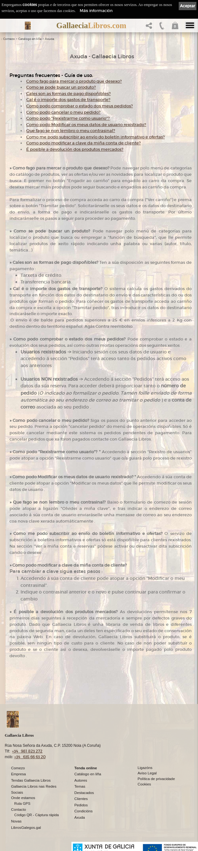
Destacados (84, 793)
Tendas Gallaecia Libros (31, 780)
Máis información (96, 10)
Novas (16, 821)
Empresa (18, 774)
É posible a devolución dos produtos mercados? (74, 149)
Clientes (81, 799)
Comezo (9, 39)
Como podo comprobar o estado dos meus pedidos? (79, 106)
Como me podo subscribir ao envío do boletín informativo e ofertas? (95, 137)
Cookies (144, 784)
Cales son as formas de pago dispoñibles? (68, 93)
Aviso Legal (147, 773)
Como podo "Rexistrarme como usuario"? (68, 118)
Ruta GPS (22, 803)
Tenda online (85, 768)
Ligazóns (145, 767)
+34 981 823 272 (27, 751)
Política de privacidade (156, 779)
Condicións (83, 811)
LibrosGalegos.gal (26, 827)
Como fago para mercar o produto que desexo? (74, 81)
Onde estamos (23, 798)
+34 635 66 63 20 (30, 756)
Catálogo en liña (29, 39)
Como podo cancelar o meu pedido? (63, 112)
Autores (80, 780)
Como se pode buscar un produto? (61, 87)
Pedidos (81, 805)
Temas (79, 786)
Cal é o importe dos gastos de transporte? (68, 99)
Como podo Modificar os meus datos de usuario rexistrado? (86, 124)
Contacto (18, 809)
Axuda (49, 39)
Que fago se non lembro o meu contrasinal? (70, 130)
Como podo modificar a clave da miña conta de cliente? (83, 143)
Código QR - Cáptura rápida (36, 815)
